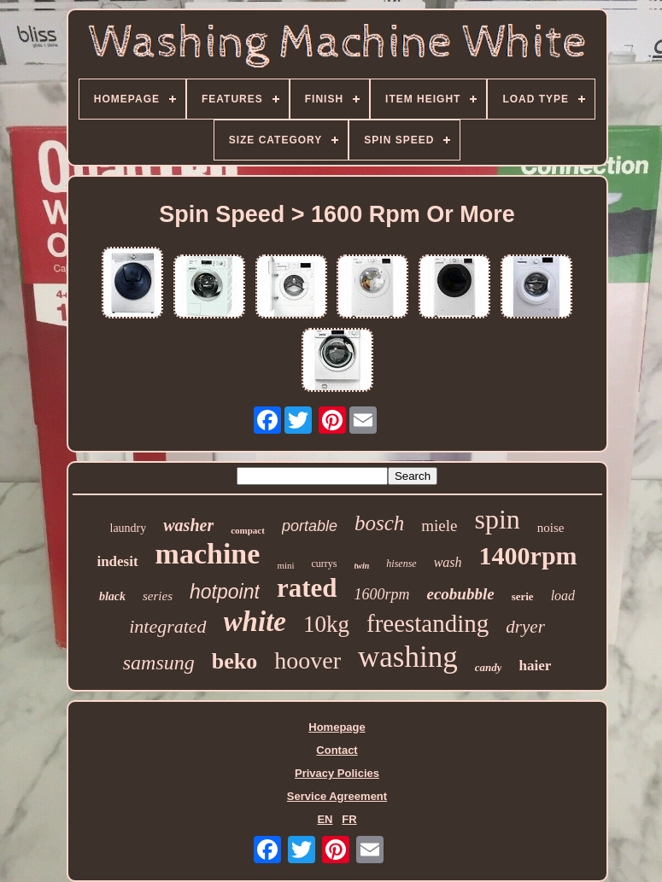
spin (496, 519)
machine (208, 554)
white (255, 621)
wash (448, 562)
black (112, 596)
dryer (525, 626)
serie (523, 596)
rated (307, 588)
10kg (326, 624)
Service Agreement (337, 796)
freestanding (427, 623)
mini (285, 565)
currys (324, 564)
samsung (159, 662)
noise (551, 527)
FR (349, 819)
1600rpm (381, 594)
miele (439, 525)
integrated (167, 626)
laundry (128, 528)
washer (188, 525)
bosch (379, 522)
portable (309, 525)
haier (534, 665)
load (563, 595)
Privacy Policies (337, 773)
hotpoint (225, 592)
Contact (336, 750)
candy (488, 667)
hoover (307, 660)
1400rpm (528, 555)
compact (248, 530)
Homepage (336, 727)
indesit (117, 561)
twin (362, 565)
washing (408, 657)
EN (324, 819)
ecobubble (460, 594)
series (158, 596)
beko (234, 661)
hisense (401, 564)
